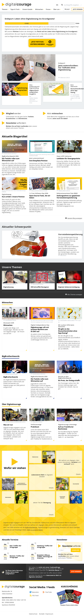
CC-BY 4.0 (68, 77)
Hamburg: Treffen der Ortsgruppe (45, 546)
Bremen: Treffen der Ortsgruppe (17, 556)
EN (57, 5)
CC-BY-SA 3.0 (64, 421)
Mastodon (35, 592)
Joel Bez (60, 153)
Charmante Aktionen (62, 497)
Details (78, 474)
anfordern (16, 123)
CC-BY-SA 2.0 (65, 153)
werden (13, 113)
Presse (48, 9)
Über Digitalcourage (11, 404)
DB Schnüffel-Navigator (40, 287)
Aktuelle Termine (10, 539)
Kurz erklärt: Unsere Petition (13, 197)
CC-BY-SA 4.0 (13, 153)
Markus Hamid (36, 284)
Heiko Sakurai (63, 255)
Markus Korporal (35, 190)
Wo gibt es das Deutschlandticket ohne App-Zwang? (67, 331)
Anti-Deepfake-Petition (38, 161)
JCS (61, 421)
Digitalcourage (8, 284)
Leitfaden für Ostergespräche (68, 159)
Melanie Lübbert (62, 190)
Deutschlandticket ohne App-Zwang (75, 90)
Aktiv (55, 113)
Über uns (56, 9)
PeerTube (48, 592)
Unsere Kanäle (27, 9)
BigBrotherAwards (10, 356)
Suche (81, 5)
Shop (67, 9)
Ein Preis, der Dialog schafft (69, 380)
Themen (4, 9)
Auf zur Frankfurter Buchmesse (66, 428)
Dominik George (7, 153)
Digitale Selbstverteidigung (68, 287)
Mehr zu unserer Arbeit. (35, 530)
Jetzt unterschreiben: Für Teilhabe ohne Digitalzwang (68, 67)
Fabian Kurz (62, 77)
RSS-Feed (35, 595)
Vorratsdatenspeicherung (68, 234)
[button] (42, 43)
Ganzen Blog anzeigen (74, 218)
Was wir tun (8, 425)
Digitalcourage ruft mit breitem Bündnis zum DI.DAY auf (40, 329)
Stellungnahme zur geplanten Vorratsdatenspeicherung (68, 197)
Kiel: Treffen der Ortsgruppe (15, 546)
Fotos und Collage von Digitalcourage (13, 421)
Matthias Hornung (9, 374)
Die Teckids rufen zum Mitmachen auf (10, 160)
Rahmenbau (8, 497)
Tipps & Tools (14, 9)
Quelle (36, 155)
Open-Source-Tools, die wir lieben (39, 197)
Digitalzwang (8, 287)
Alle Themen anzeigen (74, 294)
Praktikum (35, 427)
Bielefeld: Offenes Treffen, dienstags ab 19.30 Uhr (44, 556)
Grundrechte (76, 484)
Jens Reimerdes (8, 320)
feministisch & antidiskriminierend (21, 484)
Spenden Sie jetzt (34, 575)
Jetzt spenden (77, 9)
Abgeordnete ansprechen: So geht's (34, 92)
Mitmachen (39, 9)
